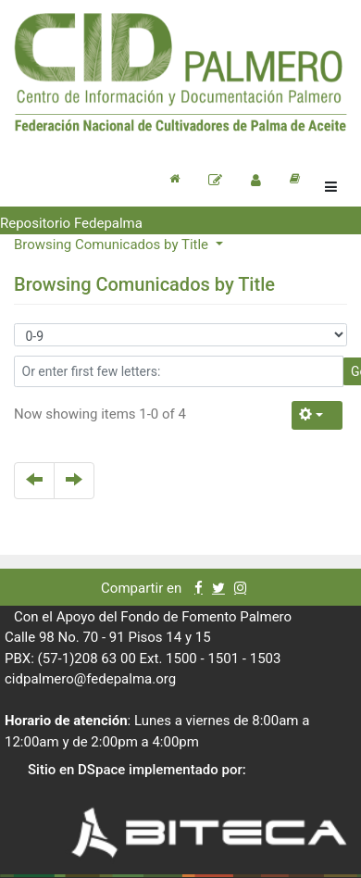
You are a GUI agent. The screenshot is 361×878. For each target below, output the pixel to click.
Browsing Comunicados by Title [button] (113, 244)
